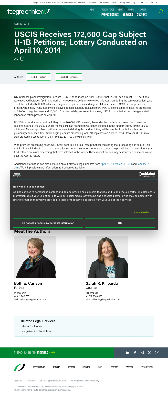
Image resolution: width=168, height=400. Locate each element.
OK (120, 222)
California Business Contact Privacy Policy (85, 380)
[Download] (16, 58)
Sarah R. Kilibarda (69, 76)
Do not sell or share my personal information (48, 222)
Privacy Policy (30, 380)
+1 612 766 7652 (22, 296)
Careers (129, 367)
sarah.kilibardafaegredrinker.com (103, 299)
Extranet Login (147, 367)
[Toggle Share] (22, 58)
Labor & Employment (34, 326)
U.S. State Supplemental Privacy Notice (53, 380)
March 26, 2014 (123, 164)
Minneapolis (20, 292)
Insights (86, 367)
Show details (141, 212)
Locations (114, 367)
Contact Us (18, 380)
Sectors (71, 367)
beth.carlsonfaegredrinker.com (30, 299)
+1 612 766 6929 (94, 296)
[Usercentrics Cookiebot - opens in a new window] (141, 174)
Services (56, 367)
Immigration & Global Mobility (38, 331)
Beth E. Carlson (38, 76)
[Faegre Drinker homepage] (28, 12)
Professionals (39, 367)
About (99, 367)
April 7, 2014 (107, 164)
